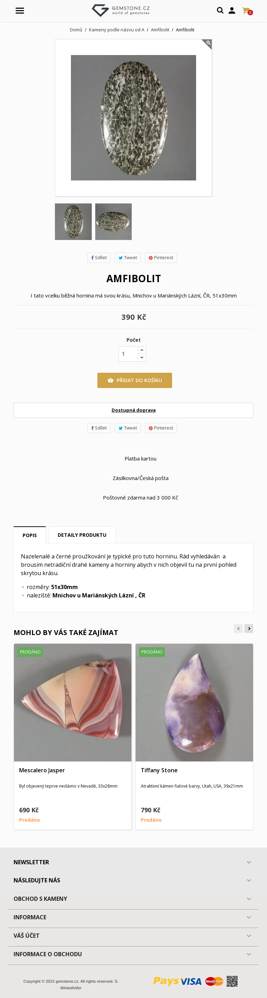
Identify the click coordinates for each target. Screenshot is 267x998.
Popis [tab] (30, 535)
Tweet (128, 257)
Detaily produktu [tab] (82, 535)
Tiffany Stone (159, 770)
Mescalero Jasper (42, 770)
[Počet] (128, 354)
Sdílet (99, 257)
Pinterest (161, 257)
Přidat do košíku (134, 380)
